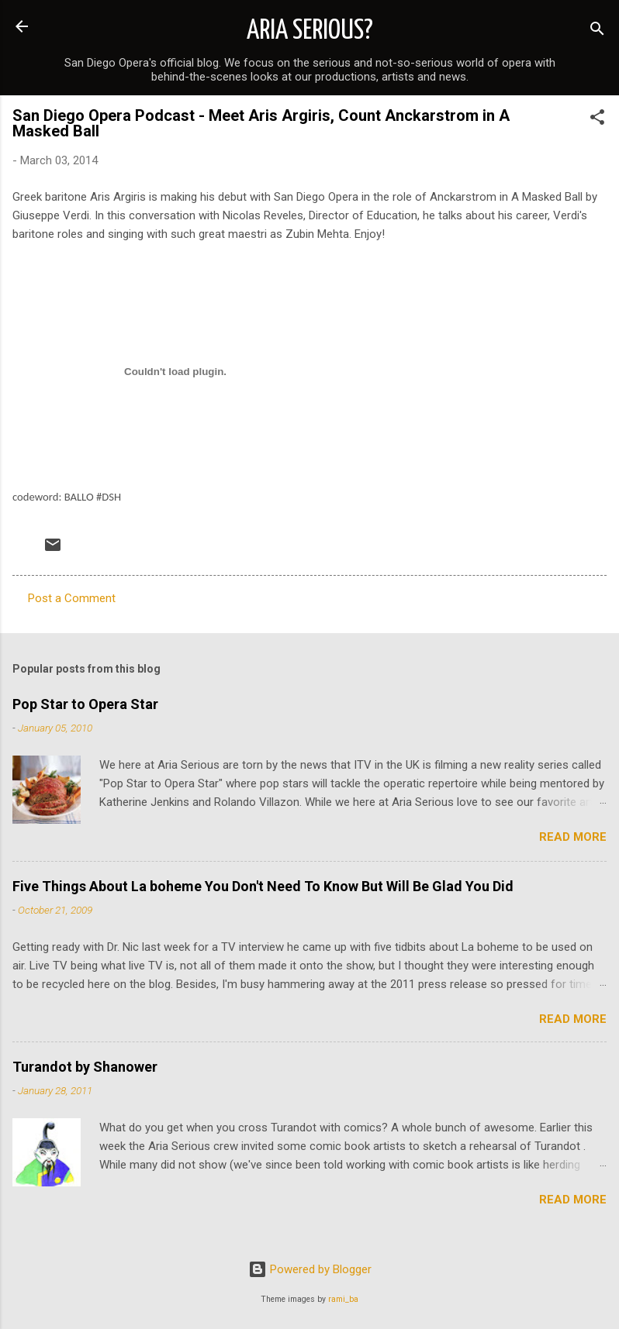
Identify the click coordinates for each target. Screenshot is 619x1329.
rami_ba (343, 1299)
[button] (597, 120)
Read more (573, 837)
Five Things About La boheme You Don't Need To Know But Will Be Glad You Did (263, 886)
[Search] (597, 31)
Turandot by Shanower (84, 1067)
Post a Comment (72, 598)
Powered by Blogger (310, 1269)
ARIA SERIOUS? (310, 31)
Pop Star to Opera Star (85, 704)
